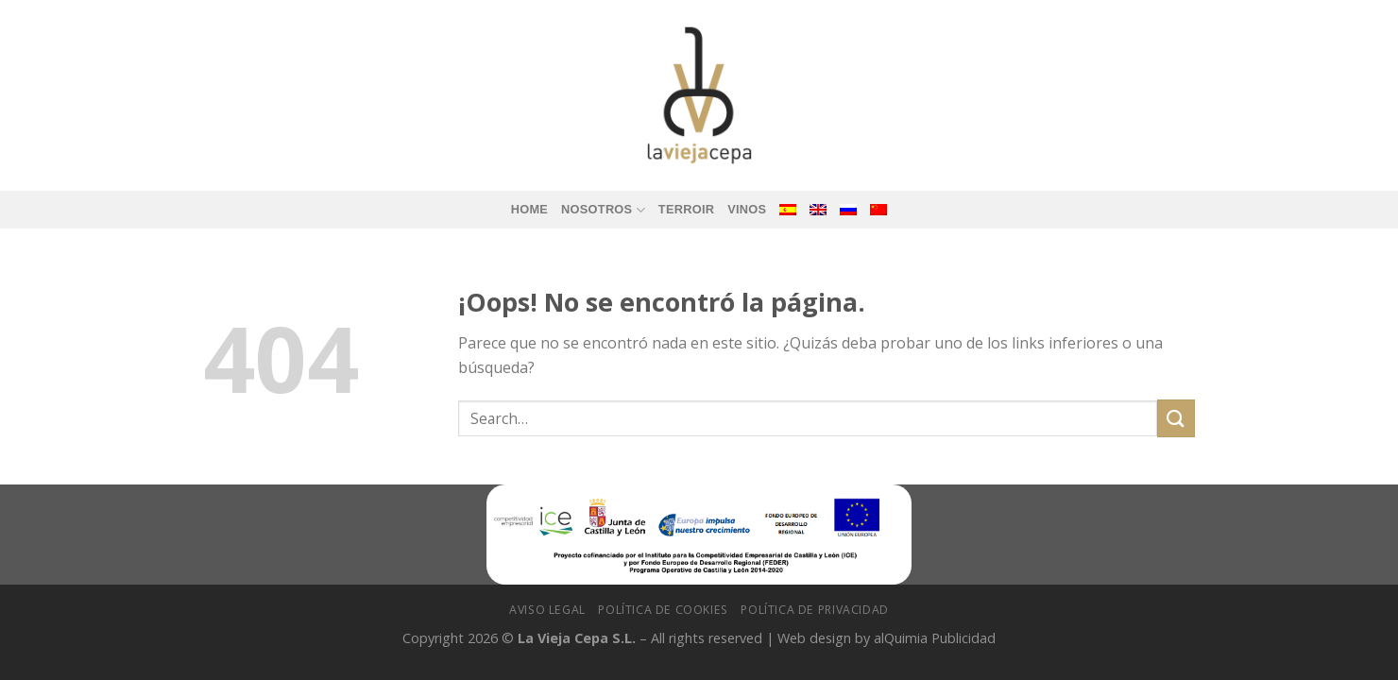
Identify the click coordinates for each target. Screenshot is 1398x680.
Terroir (686, 209)
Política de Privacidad (814, 610)
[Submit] (1176, 418)
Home (529, 209)
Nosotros (603, 210)
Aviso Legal (547, 610)
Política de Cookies (663, 610)
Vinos (746, 209)
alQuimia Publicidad (935, 638)
